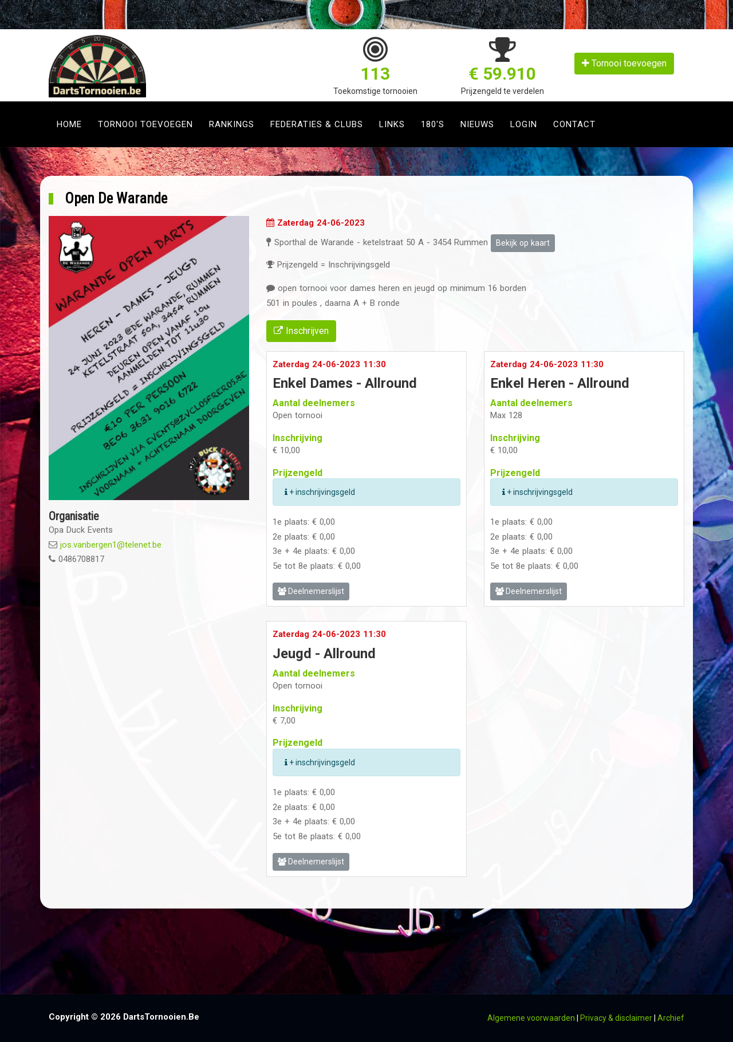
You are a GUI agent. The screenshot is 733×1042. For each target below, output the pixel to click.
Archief (670, 1018)
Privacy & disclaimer (616, 1018)
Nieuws (477, 124)
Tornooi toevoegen (624, 63)
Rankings (231, 124)
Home (69, 124)
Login (523, 124)
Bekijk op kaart (523, 242)
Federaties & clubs (316, 124)
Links (392, 124)
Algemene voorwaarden (531, 1018)
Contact (574, 124)
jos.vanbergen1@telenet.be (110, 545)
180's (432, 124)
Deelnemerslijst (311, 591)
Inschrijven (301, 330)
